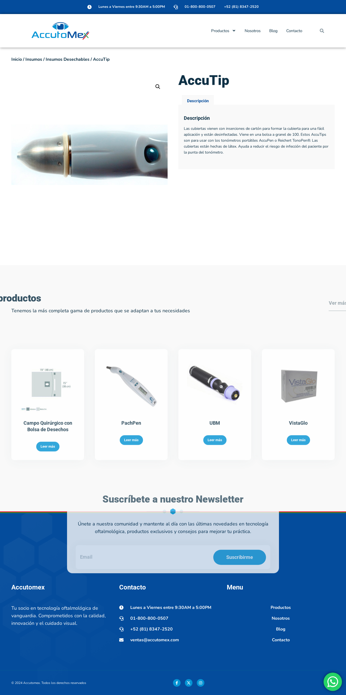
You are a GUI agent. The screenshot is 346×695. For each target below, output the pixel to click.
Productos (223, 30)
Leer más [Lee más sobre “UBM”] (215, 501)
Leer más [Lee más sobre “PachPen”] (131, 501)
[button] (322, 30)
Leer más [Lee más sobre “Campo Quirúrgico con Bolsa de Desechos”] (48, 507)
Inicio (16, 59)
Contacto (294, 30)
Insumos (33, 59)
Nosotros (253, 30)
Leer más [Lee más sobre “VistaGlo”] (298, 501)
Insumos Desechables (67, 59)
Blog (273, 30)
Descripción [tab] (198, 116)
